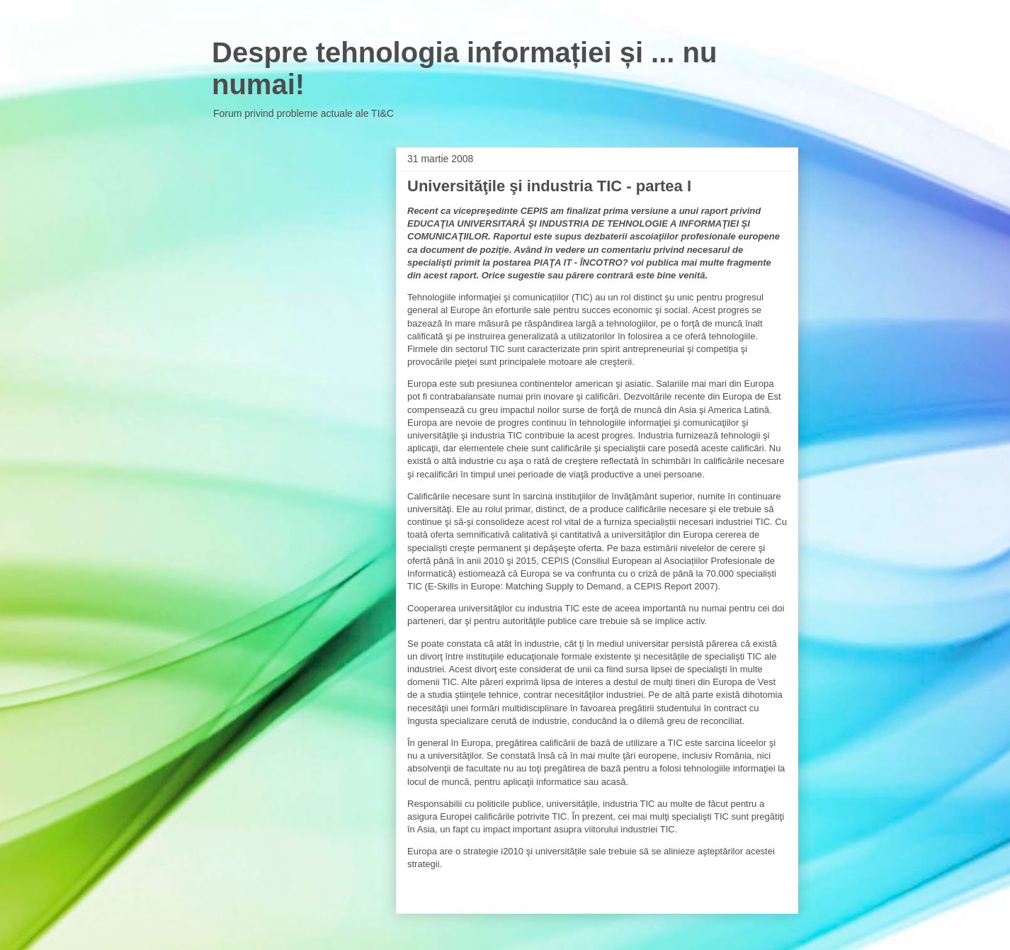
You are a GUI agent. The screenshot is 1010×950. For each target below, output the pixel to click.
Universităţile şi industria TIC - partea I (549, 186)
